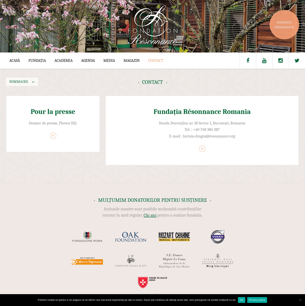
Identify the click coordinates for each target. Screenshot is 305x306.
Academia (63, 60)
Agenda (88, 60)
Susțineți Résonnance (284, 25)
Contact (155, 60)
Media (109, 60)
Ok (241, 299)
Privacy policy (257, 299)
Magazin (132, 60)
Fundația (37, 60)
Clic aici (150, 215)
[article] (53, 124)
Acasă (14, 60)
